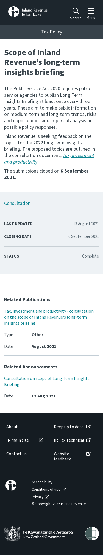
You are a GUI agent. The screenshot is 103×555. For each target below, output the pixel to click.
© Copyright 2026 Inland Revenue (59, 504)
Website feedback (62, 456)
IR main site (17, 440)
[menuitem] (24, 427)
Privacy (38, 497)
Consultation (17, 203)
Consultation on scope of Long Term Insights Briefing (47, 382)
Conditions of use (46, 489)
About (12, 427)
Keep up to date (68, 427)
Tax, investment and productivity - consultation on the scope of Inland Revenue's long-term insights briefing (49, 317)
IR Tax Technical (69, 440)
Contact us (16, 454)
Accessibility (42, 482)
